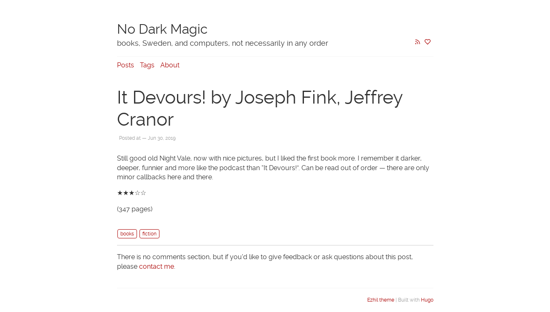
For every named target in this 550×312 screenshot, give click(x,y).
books (127, 234)
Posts (125, 65)
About (169, 65)
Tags (147, 65)
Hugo (427, 300)
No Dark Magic (162, 29)
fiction (149, 234)
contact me (156, 266)
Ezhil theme (380, 300)
